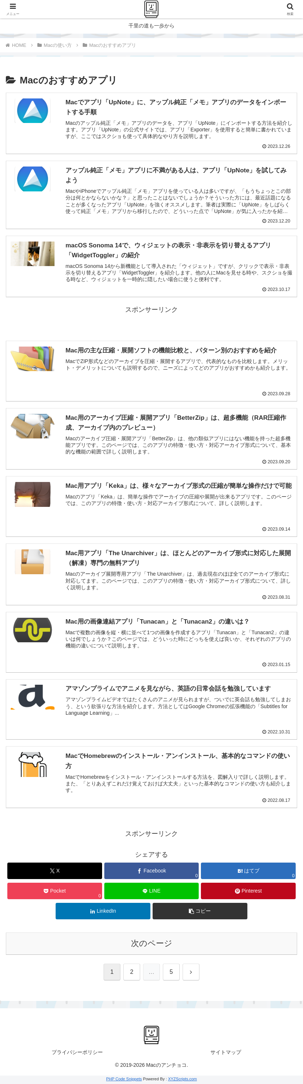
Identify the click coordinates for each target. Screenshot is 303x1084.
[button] (200, 912)
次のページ (151, 944)
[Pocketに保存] (54, 892)
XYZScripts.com (182, 1080)
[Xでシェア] (54, 872)
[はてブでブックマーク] (248, 872)
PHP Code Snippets (124, 1080)
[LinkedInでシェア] (103, 912)
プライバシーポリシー (77, 1053)
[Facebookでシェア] (151, 872)
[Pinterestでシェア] (248, 892)
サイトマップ (225, 1053)
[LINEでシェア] (151, 892)
